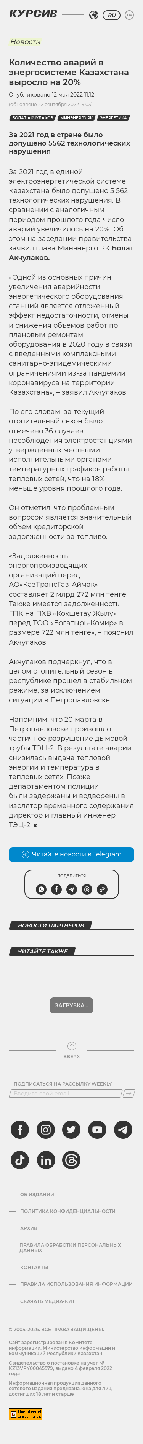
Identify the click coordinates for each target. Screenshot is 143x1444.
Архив (28, 1228)
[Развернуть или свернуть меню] (129, 15)
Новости (25, 42)
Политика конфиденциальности (68, 1211)
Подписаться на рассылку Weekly (63, 1084)
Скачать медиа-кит (47, 1301)
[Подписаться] (129, 1093)
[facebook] (20, 1130)
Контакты (34, 1267)
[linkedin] (45, 1160)
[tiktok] (20, 1160)
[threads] (71, 1160)
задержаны (50, 796)
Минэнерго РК (76, 118)
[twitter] (71, 1130)
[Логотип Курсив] (33, 13)
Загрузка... (71, 1005)
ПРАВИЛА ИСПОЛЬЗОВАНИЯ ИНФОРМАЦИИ (76, 1284)
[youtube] (97, 1130)
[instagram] (46, 1130)
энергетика (113, 118)
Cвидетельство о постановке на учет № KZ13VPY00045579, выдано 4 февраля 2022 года (60, 1368)
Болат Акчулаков (32, 118)
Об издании (37, 1194)
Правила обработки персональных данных (70, 1248)
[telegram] (123, 1130)
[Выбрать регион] (94, 15)
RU (112, 15)
